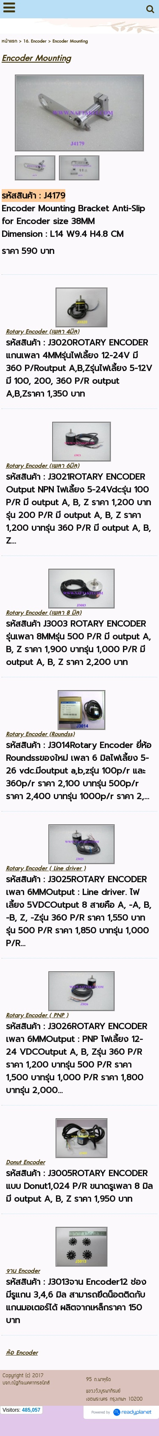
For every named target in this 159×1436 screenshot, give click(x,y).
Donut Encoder (25, 1162)
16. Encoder (35, 41)
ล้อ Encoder (22, 1352)
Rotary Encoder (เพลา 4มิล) (42, 331)
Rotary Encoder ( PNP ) (37, 1015)
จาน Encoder (23, 1270)
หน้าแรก (9, 41)
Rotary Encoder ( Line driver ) (46, 868)
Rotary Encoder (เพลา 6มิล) (42, 465)
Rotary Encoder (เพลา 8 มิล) (43, 612)
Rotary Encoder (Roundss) (40, 734)
